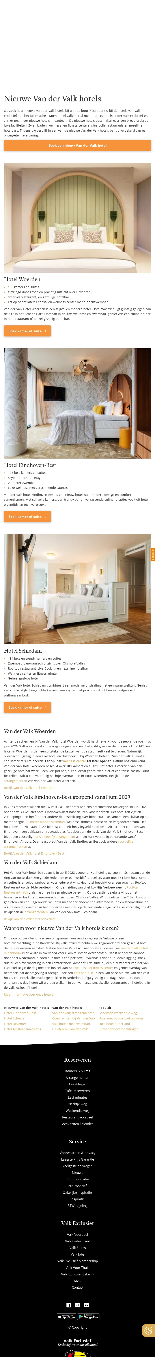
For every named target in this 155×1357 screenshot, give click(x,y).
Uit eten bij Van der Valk (70, 1029)
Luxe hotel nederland (114, 1024)
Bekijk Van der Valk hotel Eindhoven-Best (34, 853)
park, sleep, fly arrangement (54, 836)
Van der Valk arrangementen (73, 1013)
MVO (77, 1281)
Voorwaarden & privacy (77, 1152)
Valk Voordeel (77, 1234)
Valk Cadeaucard (77, 1241)
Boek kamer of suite (25, 331)
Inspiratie (78, 1199)
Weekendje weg (78, 1110)
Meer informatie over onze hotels (28, 994)
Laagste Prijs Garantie (77, 1159)
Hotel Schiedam (15, 1018)
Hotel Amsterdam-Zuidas (22, 1029)
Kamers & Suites (77, 1071)
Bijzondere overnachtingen (118, 1029)
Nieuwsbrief (77, 1185)
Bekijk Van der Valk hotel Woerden (29, 788)
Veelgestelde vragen (77, 1166)
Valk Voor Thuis (77, 1267)
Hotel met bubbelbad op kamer (122, 1018)
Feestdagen (77, 1084)
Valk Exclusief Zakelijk (77, 1274)
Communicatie (78, 1179)
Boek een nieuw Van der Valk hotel (78, 145)
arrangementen (15, 781)
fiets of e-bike (84, 973)
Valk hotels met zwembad (71, 1024)
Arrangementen (77, 1077)
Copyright (79, 1327)
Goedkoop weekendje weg (118, 1013)
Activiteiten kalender (77, 1124)
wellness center (74, 761)
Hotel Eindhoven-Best (20, 1013)
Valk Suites (77, 1247)
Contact (77, 1287)
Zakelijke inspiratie (77, 1192)
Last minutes (77, 1097)
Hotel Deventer (15, 1024)
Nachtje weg (77, 1104)
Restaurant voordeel (77, 1117)
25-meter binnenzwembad (45, 822)
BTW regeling (77, 1205)
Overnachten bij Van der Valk (73, 1018)
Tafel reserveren (77, 1090)
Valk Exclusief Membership (77, 1261)
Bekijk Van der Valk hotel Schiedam (30, 919)
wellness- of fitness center (94, 968)
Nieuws (77, 1172)
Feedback (152, 554)
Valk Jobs (77, 1254)
